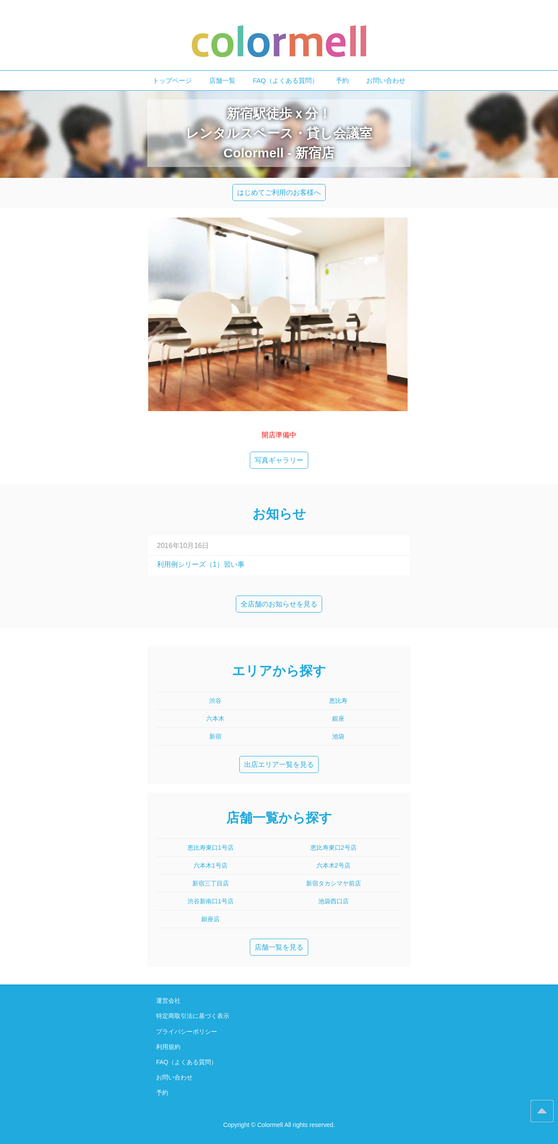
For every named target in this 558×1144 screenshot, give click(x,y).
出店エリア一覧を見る (279, 764)
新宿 (215, 736)
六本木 (215, 718)
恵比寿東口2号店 (333, 847)
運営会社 (168, 1000)
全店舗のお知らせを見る (279, 604)
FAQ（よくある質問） (285, 80)
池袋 (338, 736)
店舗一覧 (222, 80)
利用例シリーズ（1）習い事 (201, 564)
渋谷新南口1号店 (210, 901)
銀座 (338, 718)
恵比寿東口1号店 (210, 847)
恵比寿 (338, 700)
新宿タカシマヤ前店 (333, 883)
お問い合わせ (385, 80)
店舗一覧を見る (279, 947)
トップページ (172, 80)
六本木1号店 (211, 865)
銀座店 (210, 919)
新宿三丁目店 (210, 883)
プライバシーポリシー (186, 1031)
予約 (342, 80)
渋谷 (215, 700)
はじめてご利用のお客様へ (279, 192)
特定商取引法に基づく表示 (192, 1015)
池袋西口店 (333, 901)
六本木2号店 (333, 865)
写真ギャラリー (279, 460)
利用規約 (168, 1046)
